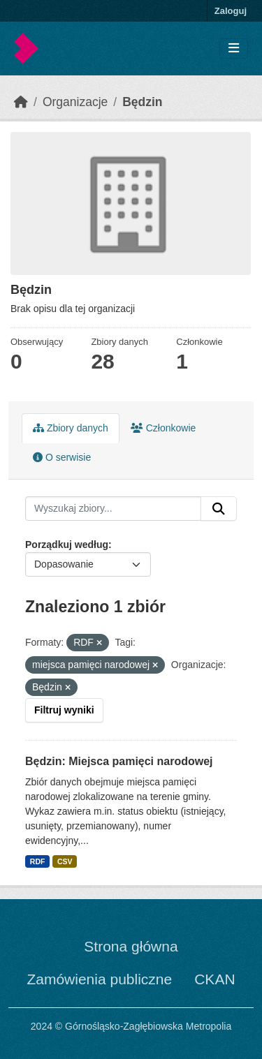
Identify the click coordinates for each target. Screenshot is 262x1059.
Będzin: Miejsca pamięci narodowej (119, 761)
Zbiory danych (70, 428)
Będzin (142, 102)
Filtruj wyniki (64, 710)
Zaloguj (230, 11)
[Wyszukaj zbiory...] (113, 508)
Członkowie (163, 428)
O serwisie (62, 457)
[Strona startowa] (21, 102)
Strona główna (130, 946)
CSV (65, 861)
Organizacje (75, 102)
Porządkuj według (66, 544)
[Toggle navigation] (233, 48)
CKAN (214, 979)
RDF (37, 861)
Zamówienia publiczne (99, 979)
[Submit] (219, 508)
